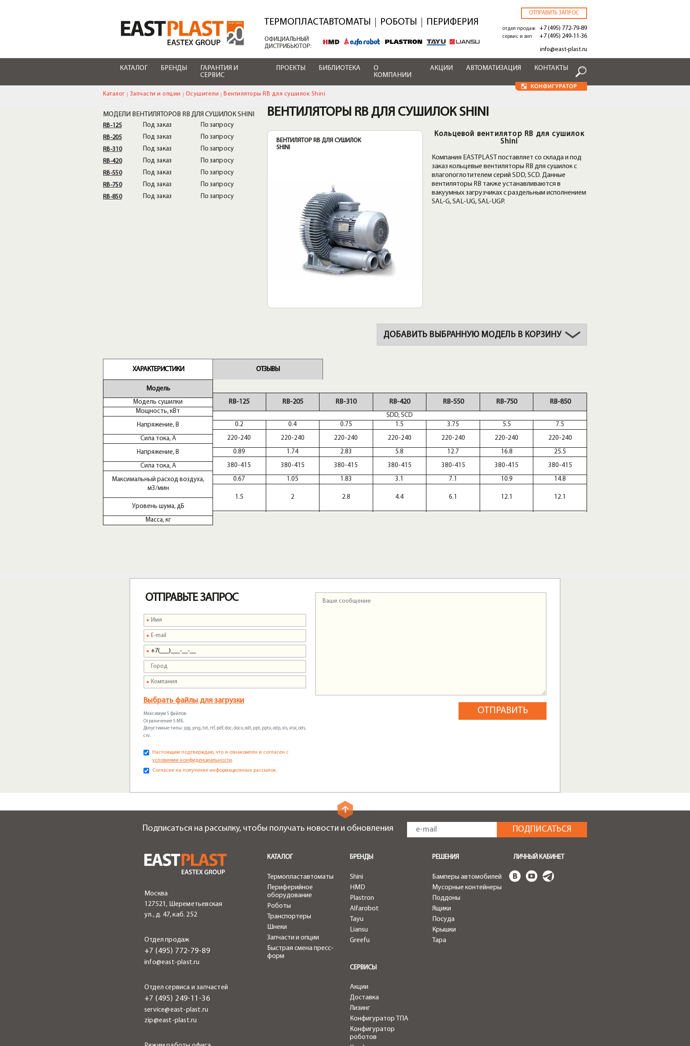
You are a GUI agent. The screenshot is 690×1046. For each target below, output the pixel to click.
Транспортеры (289, 872)
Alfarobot (364, 864)
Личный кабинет (539, 813)
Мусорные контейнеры (467, 843)
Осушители (202, 94)
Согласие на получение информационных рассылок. (214, 726)
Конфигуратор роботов (372, 989)
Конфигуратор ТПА (379, 974)
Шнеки (277, 883)
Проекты (290, 68)
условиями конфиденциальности (192, 716)
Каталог (133, 68)
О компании (392, 72)
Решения (445, 813)
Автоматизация (493, 68)
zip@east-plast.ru (170, 976)
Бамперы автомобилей (467, 832)
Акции (441, 68)
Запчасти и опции (155, 94)
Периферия (452, 22)
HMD (357, 843)
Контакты (551, 68)
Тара (439, 896)
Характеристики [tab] (158, 369)
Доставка (364, 953)
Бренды (174, 68)
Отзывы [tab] (267, 369)
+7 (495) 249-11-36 (563, 36)
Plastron (362, 854)
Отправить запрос (554, 13)
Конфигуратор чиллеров (372, 1007)
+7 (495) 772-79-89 (563, 28)
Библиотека (339, 68)
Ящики (441, 864)
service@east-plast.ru (176, 965)
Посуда (443, 875)
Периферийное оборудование (290, 847)
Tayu (356, 875)
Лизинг (360, 964)
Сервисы (363, 924)
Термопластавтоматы (317, 22)
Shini (356, 832)
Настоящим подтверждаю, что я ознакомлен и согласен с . (220, 712)
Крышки (444, 885)
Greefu (360, 896)
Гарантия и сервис (219, 72)
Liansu (359, 885)
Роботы (398, 22)
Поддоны (446, 854)
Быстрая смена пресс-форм (300, 908)
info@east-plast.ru (563, 49)
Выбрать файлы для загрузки (193, 656)
